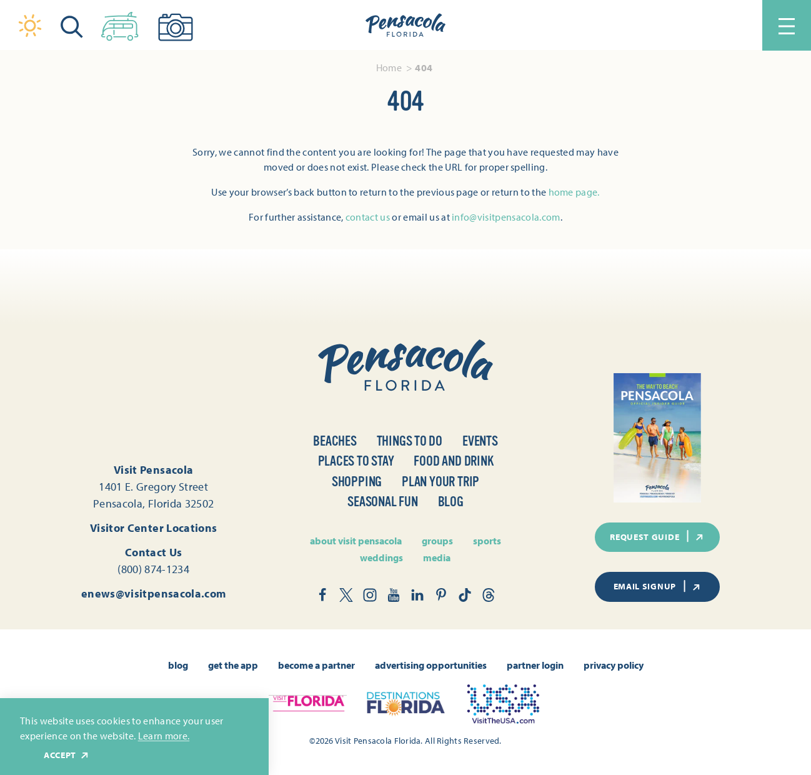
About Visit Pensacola (356, 540)
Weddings (381, 557)
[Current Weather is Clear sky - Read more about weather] (30, 26)
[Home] (405, 26)
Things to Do (409, 441)
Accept (67, 755)
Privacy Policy (614, 665)
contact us (368, 217)
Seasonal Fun (382, 501)
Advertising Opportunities (431, 665)
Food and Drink (453, 461)
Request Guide (657, 536)
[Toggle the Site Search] (72, 25)
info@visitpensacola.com (506, 217)
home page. (574, 192)
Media (436, 557)
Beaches (334, 441)
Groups (437, 540)
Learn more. (164, 735)
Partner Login (535, 665)
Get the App (233, 665)
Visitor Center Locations (153, 528)
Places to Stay (356, 461)
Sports (487, 540)
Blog (451, 501)
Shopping (357, 481)
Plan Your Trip (440, 481)
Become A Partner (316, 665)
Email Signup (658, 586)
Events (480, 441)
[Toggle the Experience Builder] (120, 23)
